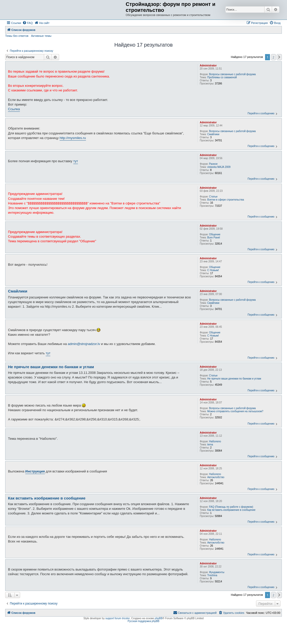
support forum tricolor (117, 618)
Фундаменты (216, 572)
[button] (279, 57)
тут (75, 161)
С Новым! (213, 270)
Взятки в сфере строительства (225, 199)
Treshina (212, 575)
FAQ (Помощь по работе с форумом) (231, 506)
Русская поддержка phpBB (143, 621)
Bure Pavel (213, 237)
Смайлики (213, 134)
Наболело (215, 441)
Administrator (208, 65)
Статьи (213, 196)
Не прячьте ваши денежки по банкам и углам (234, 378)
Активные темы (41, 35)
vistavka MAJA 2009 (218, 167)
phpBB (159, 618)
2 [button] (273, 57)
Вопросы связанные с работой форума (232, 74)
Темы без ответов (16, 35)
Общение (214, 234)
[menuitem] (27, 23)
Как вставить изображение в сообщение (231, 510)
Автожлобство (215, 477)
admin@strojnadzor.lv (84, 344)
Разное (213, 163)
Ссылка (14, 109)
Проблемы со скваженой (222, 77)
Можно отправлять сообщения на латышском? (235, 411)
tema (210, 444)
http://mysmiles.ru (73, 138)
